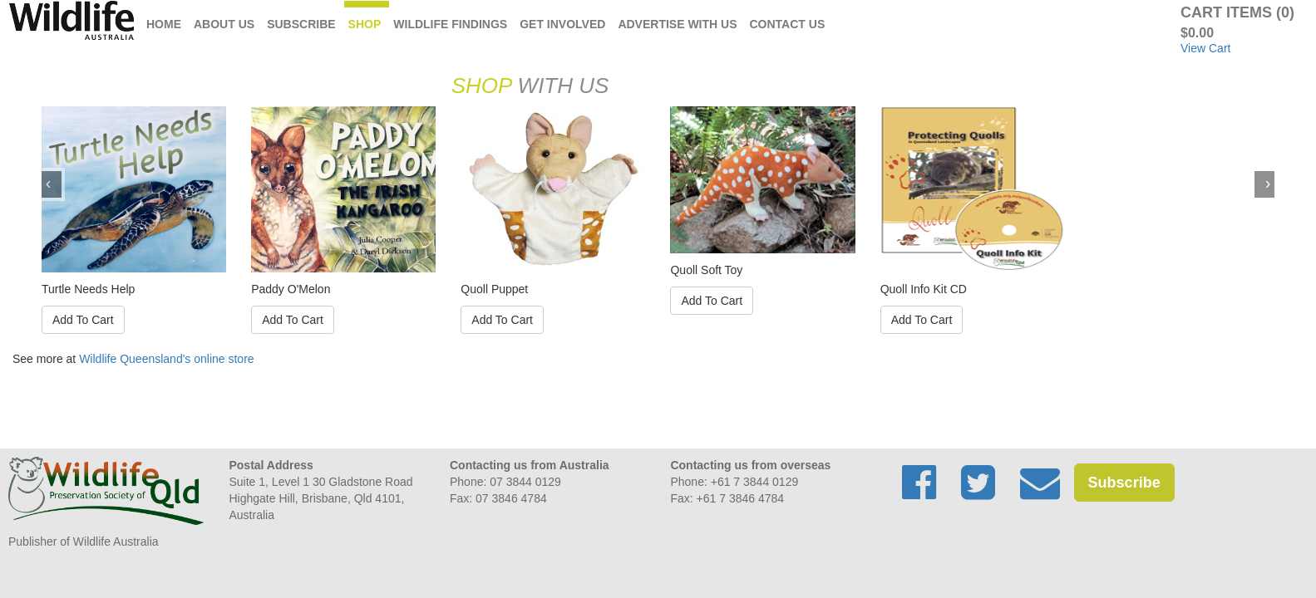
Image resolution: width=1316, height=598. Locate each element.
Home (163, 24)
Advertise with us (677, 24)
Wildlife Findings (450, 24)
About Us (224, 24)
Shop (365, 24)
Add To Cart (83, 319)
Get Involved (562, 24)
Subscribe (301, 24)
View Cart (1205, 48)
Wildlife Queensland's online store (166, 358)
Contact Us (788, 24)
